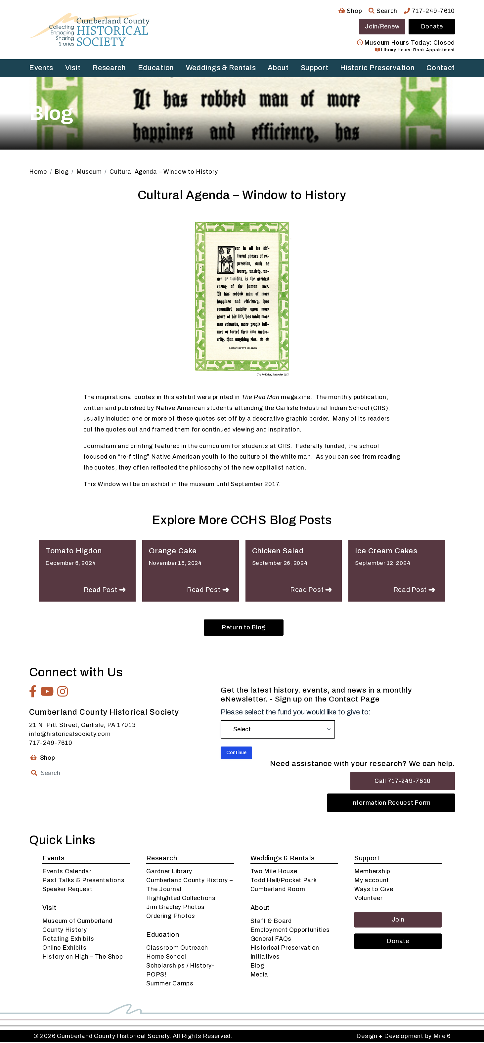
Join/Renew (382, 26)
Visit (73, 68)
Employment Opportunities (290, 930)
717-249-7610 (429, 11)
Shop (350, 11)
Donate (432, 26)
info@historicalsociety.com (70, 734)
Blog (257, 966)
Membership (372, 872)
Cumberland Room (277, 889)
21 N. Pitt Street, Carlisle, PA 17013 (82, 725)
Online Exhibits (64, 948)
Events (41, 68)
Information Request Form (391, 803)
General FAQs (271, 939)
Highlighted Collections (181, 898)
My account (371, 881)
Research (109, 68)
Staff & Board (271, 921)
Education (156, 68)
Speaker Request (67, 889)
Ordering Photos (170, 916)
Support (315, 68)
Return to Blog (243, 628)
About (278, 68)
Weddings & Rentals (221, 68)
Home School (166, 957)
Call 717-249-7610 (402, 781)
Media (259, 975)
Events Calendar (67, 872)
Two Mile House (273, 872)
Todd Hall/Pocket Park (283, 881)
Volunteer (368, 898)
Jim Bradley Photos (175, 907)
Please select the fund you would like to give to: (296, 713)
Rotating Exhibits (68, 939)
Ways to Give (373, 889)
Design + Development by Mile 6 (403, 1036)
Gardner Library (169, 872)
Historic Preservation (377, 68)
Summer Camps (170, 984)
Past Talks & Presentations (83, 881)
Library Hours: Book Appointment (415, 50)
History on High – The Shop (82, 957)
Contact (440, 68)
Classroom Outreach (177, 948)
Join (398, 920)
